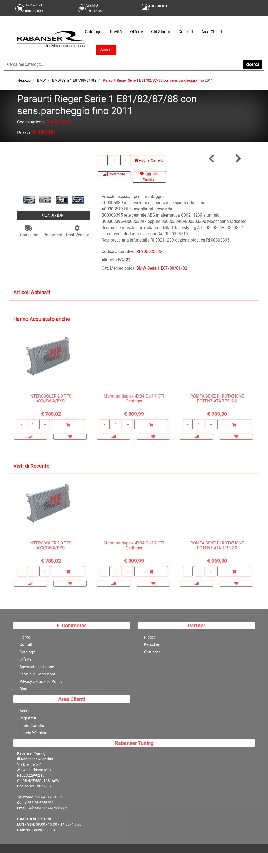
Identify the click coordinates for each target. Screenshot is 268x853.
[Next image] (81, 200)
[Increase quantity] (125, 160)
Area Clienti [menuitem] (211, 31)
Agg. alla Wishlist (149, 176)
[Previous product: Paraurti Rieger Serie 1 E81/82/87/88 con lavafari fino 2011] (212, 158)
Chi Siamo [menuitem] (160, 31)
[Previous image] (26, 200)
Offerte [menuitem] (136, 31)
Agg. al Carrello (148, 160)
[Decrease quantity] (103, 160)
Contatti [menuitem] (185, 31)
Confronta (114, 174)
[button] (53, 171)
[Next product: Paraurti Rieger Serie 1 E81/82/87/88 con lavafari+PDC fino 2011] (238, 158)
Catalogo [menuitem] (93, 31)
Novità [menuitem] (116, 31)
